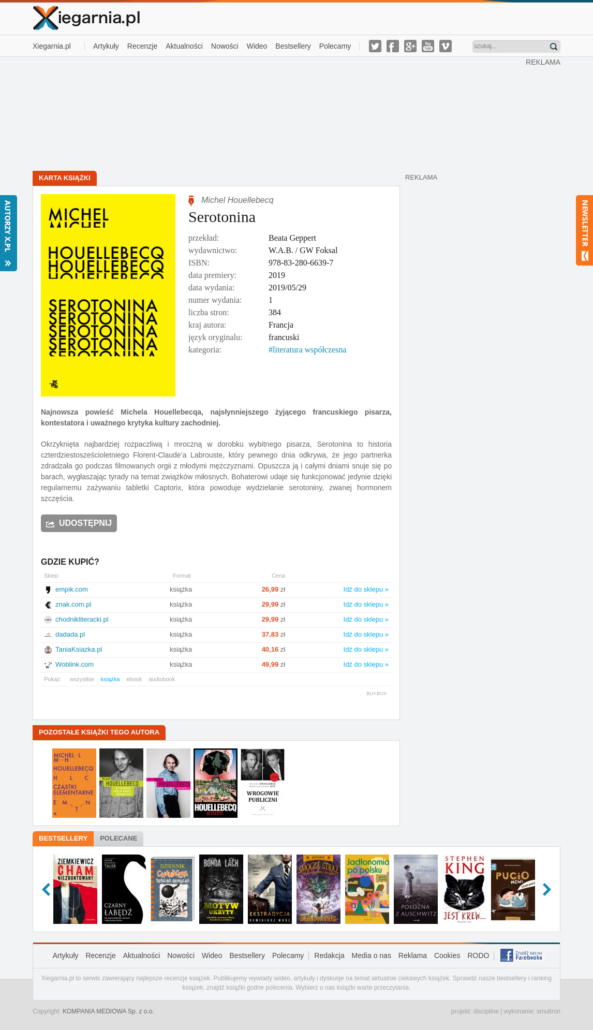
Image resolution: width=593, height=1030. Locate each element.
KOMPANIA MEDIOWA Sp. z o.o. (108, 1011)
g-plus (410, 46)
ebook (134, 679)
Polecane (118, 838)
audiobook (162, 679)
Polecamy (335, 46)
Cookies (447, 955)
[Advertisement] (279, 113)
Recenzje (142, 46)
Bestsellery (292, 46)
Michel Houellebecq (237, 200)
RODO (478, 955)
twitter (375, 46)
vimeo (445, 46)
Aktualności (184, 46)
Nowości (225, 46)
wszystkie (82, 679)
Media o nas (371, 955)
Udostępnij (85, 523)
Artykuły (106, 46)
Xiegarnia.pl (52, 46)
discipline (485, 1011)
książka (110, 679)
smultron (548, 1011)
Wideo (257, 46)
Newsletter (584, 230)
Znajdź (553, 46)
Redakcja (329, 955)
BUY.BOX (376, 693)
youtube (428, 46)
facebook (393, 46)
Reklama (412, 955)
